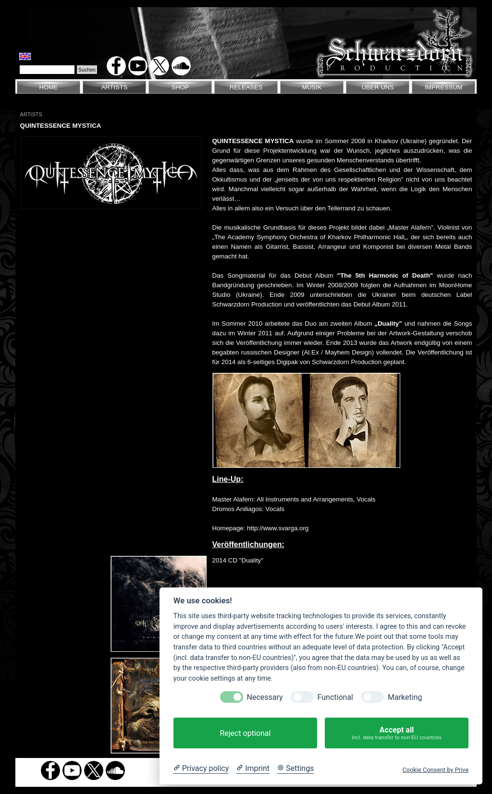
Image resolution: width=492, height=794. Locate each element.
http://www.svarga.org (277, 528)
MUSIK (311, 87)
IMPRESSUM (444, 87)
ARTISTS (114, 87)
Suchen (87, 70)
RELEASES (246, 87)
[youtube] (138, 65)
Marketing (405, 697)
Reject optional (245, 733)
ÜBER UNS (377, 87)
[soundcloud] (181, 65)
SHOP (180, 87)
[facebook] (116, 65)
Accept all (396, 733)
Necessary (265, 697)
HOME (48, 87)
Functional (335, 697)
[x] (159, 65)
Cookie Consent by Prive (435, 769)
